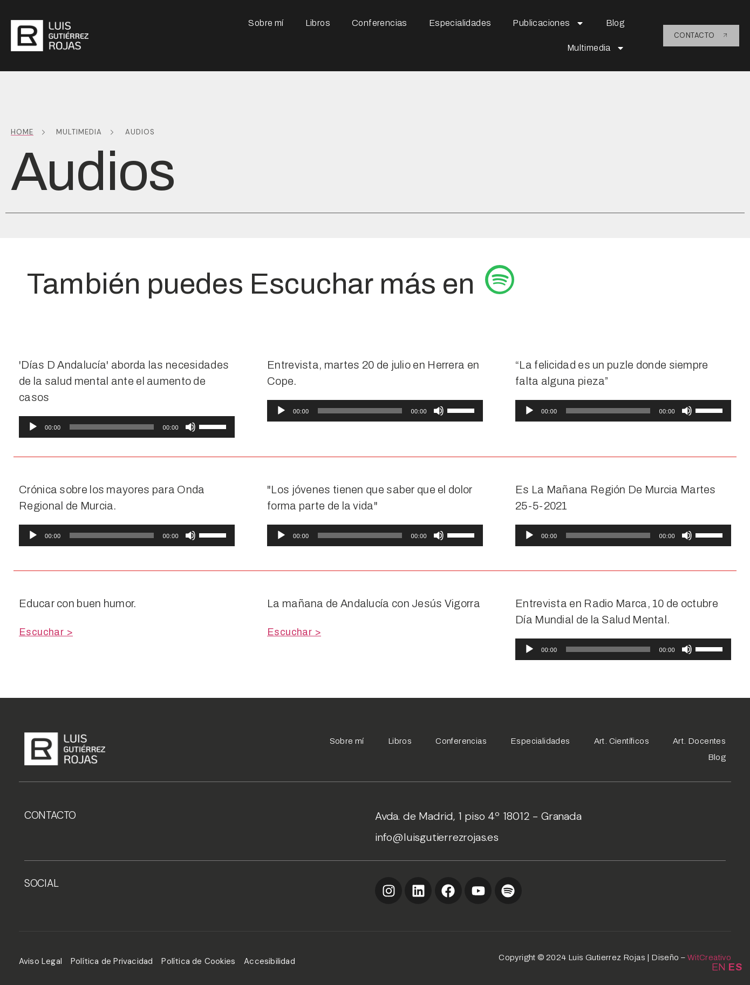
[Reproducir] (33, 427)
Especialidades (460, 23)
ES (735, 967)
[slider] (112, 427)
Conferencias (379, 23)
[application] (127, 427)
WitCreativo (709, 957)
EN (719, 967)
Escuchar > (46, 632)
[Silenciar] (190, 427)
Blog (615, 23)
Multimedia (596, 48)
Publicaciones (548, 23)
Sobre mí (265, 23)
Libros (317, 23)
